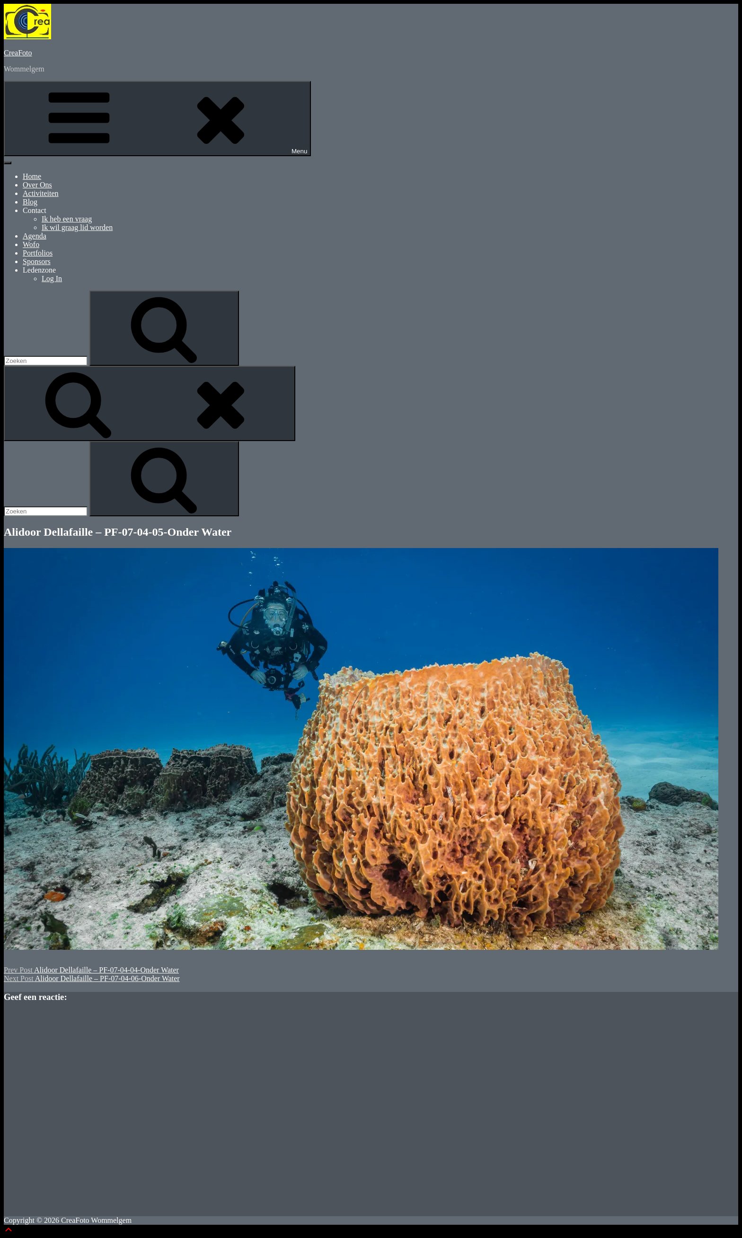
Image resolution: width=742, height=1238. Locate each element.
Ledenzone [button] (39, 270)
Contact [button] (34, 210)
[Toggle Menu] (7, 162)
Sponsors (37, 261)
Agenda (34, 236)
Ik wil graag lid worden (77, 227)
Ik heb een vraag (67, 219)
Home (32, 176)
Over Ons (37, 185)
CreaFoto (18, 53)
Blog (30, 202)
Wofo (31, 244)
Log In (52, 278)
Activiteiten (41, 193)
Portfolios (38, 253)
